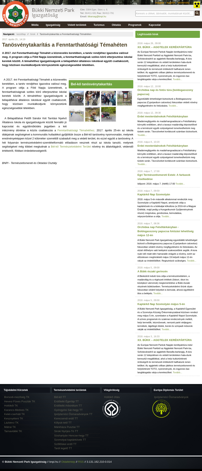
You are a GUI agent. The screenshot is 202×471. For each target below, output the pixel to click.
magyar (159, 2)
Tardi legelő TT (63, 448)
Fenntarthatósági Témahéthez (75, 130)
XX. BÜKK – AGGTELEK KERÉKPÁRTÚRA (164, 47)
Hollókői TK (11, 405)
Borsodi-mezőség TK (16, 397)
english (171, 2)
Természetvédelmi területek (70, 390)
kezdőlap (21, 34)
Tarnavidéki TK (13, 431)
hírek (32, 34)
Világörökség (111, 390)
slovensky (184, 2)
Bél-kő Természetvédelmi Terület (71, 146)
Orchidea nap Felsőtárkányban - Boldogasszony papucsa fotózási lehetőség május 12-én (165, 231)
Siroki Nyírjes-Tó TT (66, 431)
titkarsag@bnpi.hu (97, 16)
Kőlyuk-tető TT (63, 422)
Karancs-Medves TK (16, 410)
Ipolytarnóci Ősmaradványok (171, 397)
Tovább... (177, 79)
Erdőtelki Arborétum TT (68, 405)
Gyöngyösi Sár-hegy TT (68, 410)
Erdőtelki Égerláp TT (66, 401)
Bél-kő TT (60, 397)
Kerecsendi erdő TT (66, 418)
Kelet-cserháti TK (14, 414)
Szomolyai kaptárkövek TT (70, 439)
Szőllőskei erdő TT (65, 444)
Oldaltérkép (68, 461)
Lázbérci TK (11, 422)
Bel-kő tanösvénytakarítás (91, 84)
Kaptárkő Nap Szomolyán (153, 194)
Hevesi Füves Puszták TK (19, 401)
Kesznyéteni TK (13, 418)
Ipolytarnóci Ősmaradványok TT (73, 414)
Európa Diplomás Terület (168, 390)
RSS (81, 461)
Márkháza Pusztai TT (67, 427)
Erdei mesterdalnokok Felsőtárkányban (162, 116)
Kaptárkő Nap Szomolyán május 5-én (161, 304)
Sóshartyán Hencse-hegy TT (71, 435)
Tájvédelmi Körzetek (16, 390)
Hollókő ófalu (112, 397)
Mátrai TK (10, 427)
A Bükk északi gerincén (152, 271)
